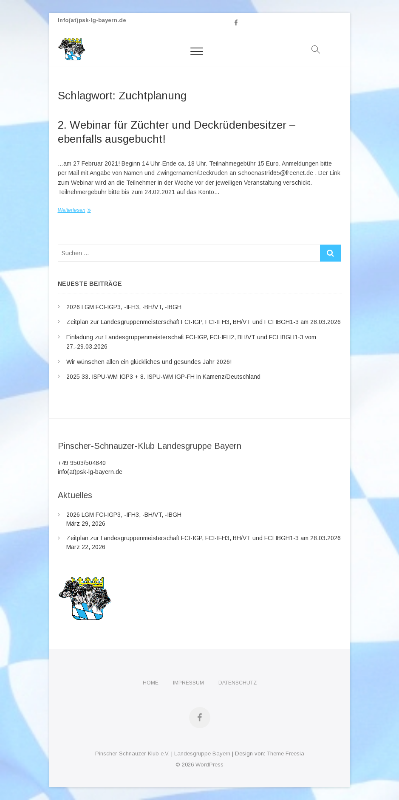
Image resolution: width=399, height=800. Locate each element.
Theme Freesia (285, 753)
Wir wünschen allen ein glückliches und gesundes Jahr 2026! (149, 361)
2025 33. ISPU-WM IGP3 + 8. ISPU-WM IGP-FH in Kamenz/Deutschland (163, 376)
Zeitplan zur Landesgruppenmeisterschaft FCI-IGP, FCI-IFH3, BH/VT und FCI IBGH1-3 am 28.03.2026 (203, 321)
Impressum (188, 683)
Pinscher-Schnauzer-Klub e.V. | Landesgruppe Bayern (162, 753)
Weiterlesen (71, 210)
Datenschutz (237, 683)
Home (150, 683)
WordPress (209, 764)
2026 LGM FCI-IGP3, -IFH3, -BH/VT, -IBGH (123, 307)
